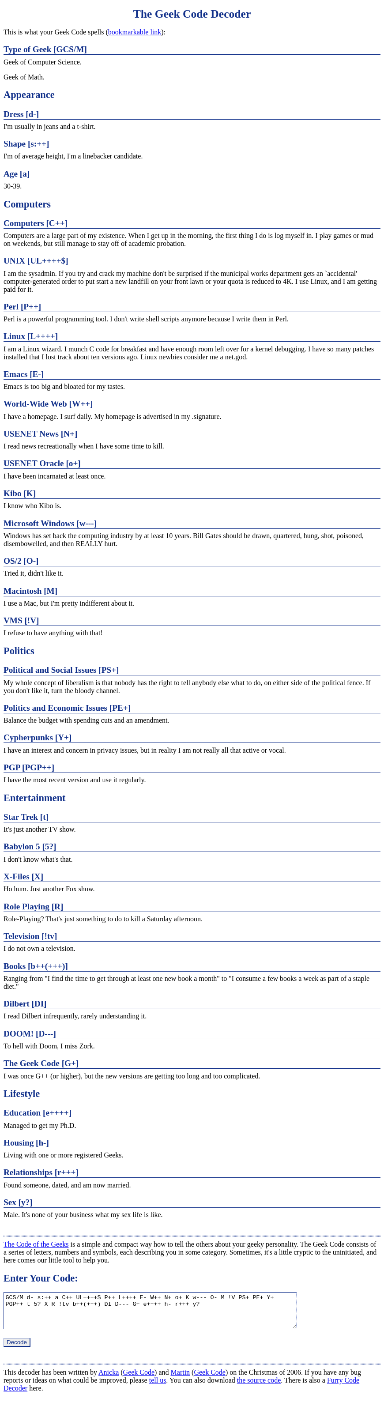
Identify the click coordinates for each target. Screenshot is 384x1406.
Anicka (108, 1379)
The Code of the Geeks (36, 1244)
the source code (259, 1387)
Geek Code (139, 1379)
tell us (157, 1387)
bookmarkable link (134, 32)
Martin (180, 1379)
